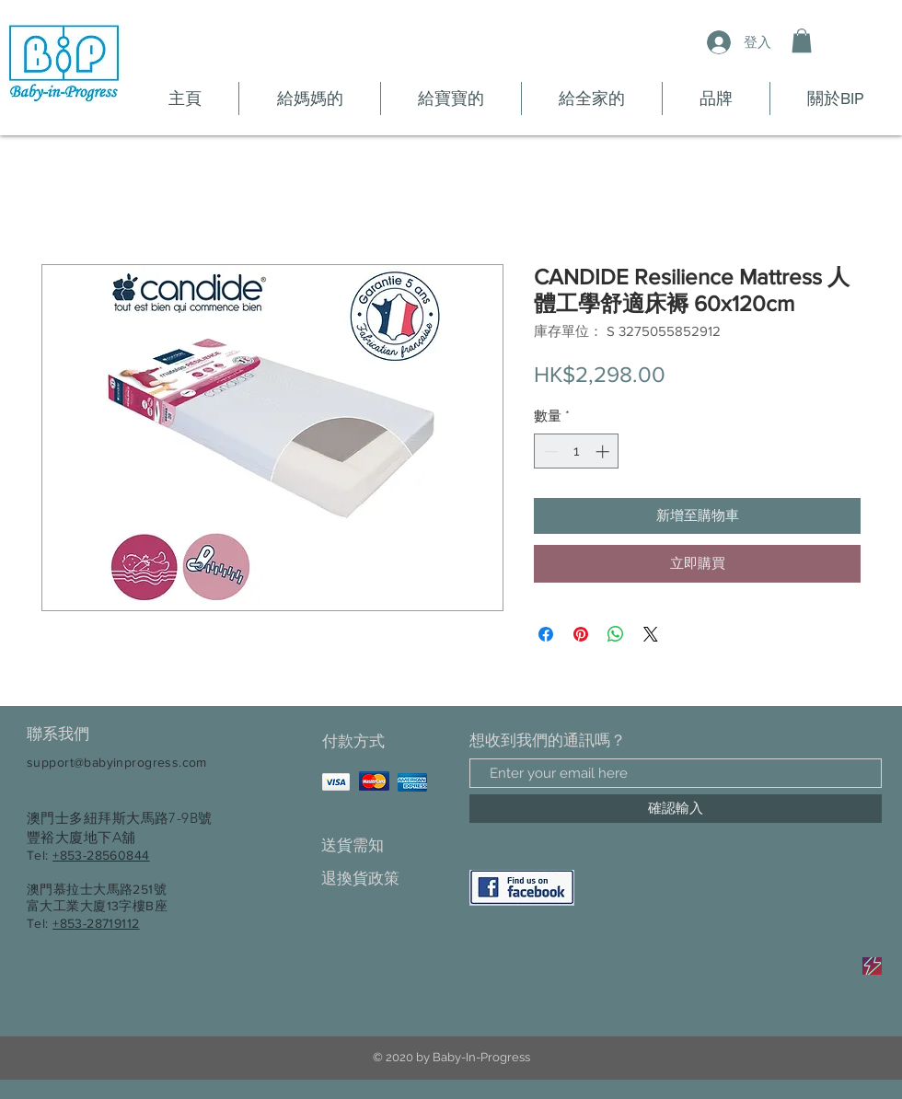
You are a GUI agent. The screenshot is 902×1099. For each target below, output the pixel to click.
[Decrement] (549, 451)
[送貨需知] (386, 845)
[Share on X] (651, 634)
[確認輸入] (675, 808)
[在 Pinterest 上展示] (581, 634)
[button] (802, 40)
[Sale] (872, 966)
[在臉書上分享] (546, 634)
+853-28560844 (100, 855)
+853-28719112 (95, 923)
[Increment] (604, 451)
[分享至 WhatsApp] (616, 634)
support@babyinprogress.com (117, 762)
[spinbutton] (576, 451)
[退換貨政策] (386, 879)
